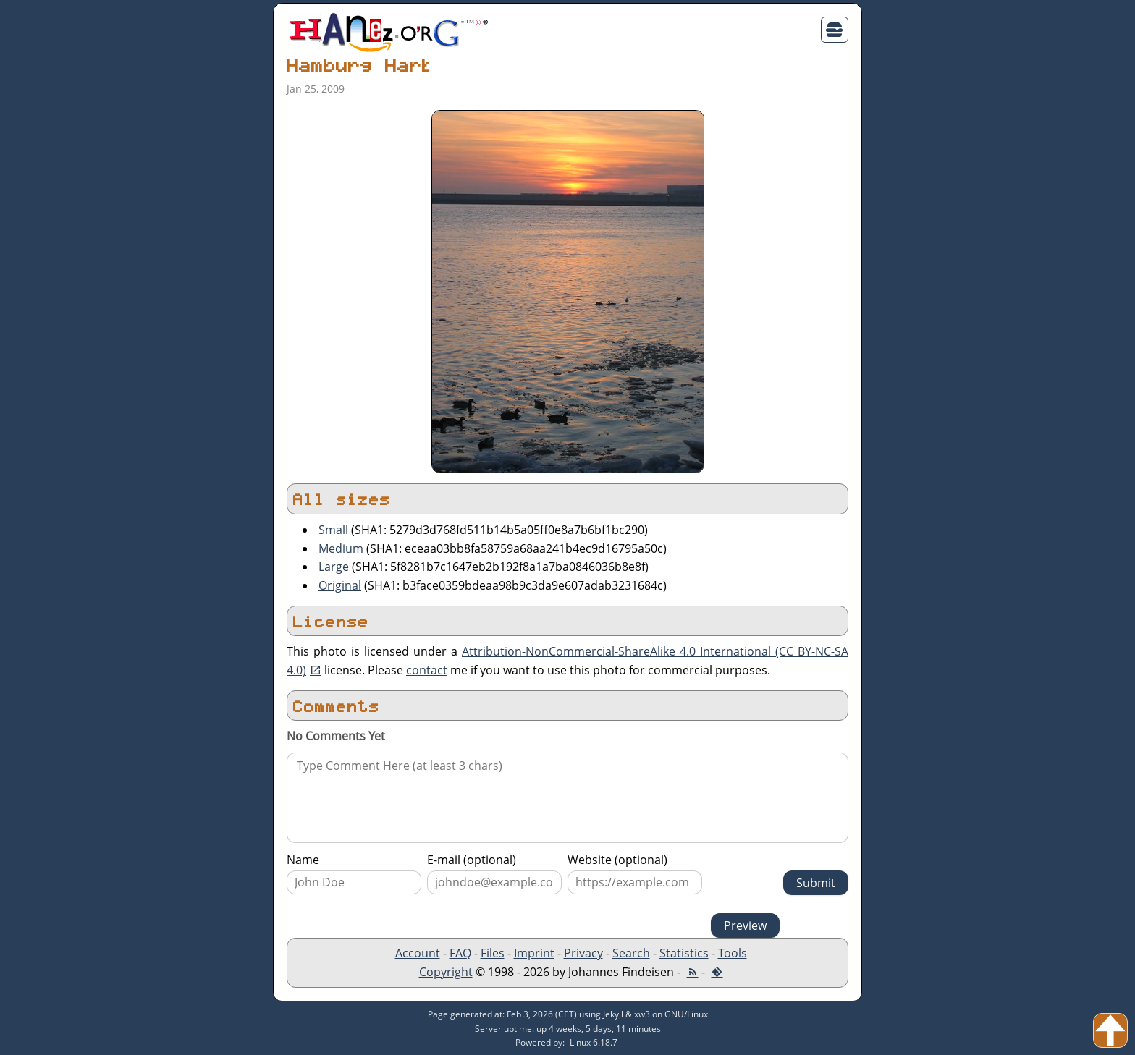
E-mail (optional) (471, 860)
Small (333, 530)
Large (333, 567)
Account (417, 953)
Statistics (684, 953)
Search (631, 953)
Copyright (446, 972)
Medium (340, 548)
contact (426, 670)
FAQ (460, 953)
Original (339, 585)
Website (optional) (617, 860)
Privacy (583, 953)
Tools (732, 953)
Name (303, 860)
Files (493, 953)
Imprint (534, 953)
